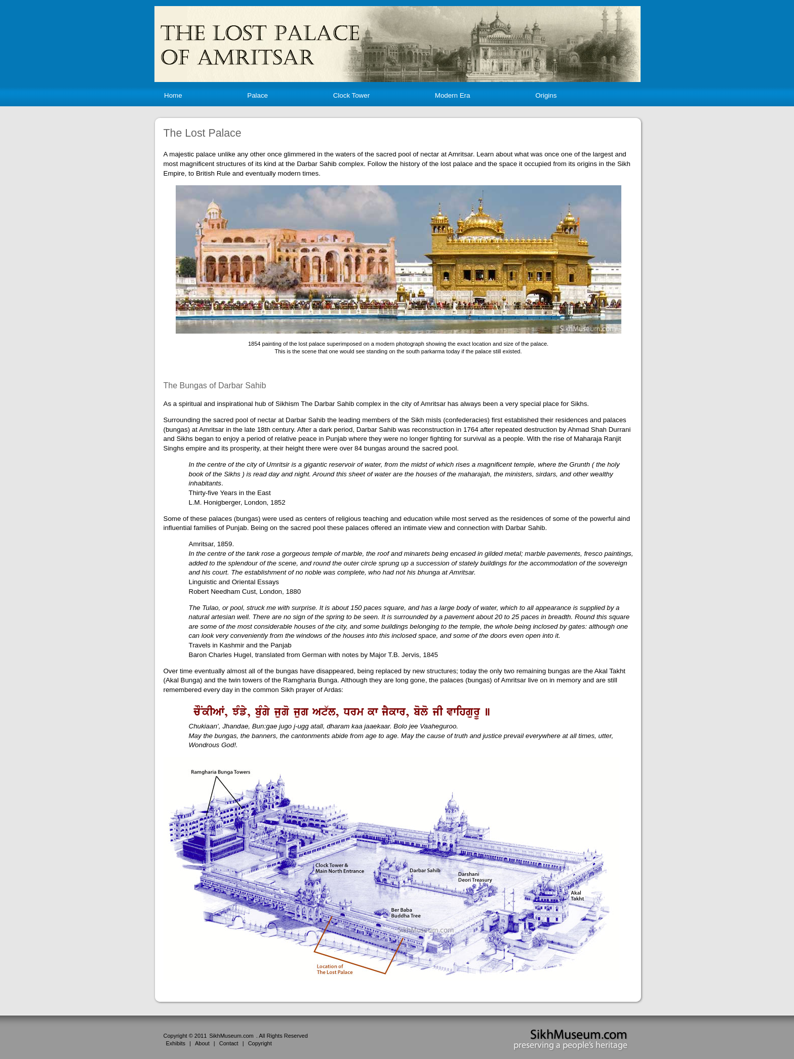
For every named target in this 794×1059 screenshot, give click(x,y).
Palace (257, 95)
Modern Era (452, 95)
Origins (546, 95)
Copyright (260, 1043)
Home (173, 95)
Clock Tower (351, 95)
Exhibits (176, 1043)
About (202, 1043)
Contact (229, 1043)
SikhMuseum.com (231, 1036)
